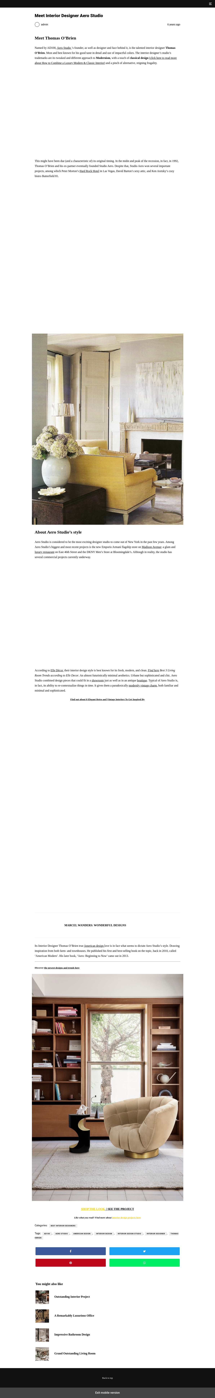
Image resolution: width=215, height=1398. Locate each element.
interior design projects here (126, 1217)
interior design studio (129, 1234)
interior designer (156, 1234)
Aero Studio (64, 47)
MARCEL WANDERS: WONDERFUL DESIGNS (95, 925)
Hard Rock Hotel (89, 171)
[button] (71, 1251)
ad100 (47, 1234)
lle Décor (57, 670)
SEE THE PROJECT (121, 1208)
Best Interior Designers (63, 1226)
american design (82, 1234)
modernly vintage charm (143, 685)
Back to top (107, 1378)
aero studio (62, 1234)
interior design (104, 1234)
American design (94, 945)
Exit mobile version (107, 1392)
